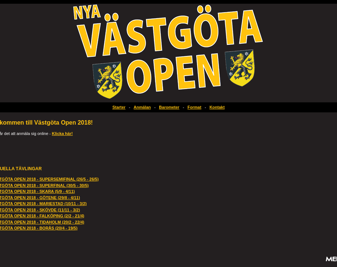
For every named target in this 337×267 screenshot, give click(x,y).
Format (194, 107)
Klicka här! (62, 133)
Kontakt (217, 107)
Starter (118, 107)
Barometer (169, 107)
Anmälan (142, 107)
